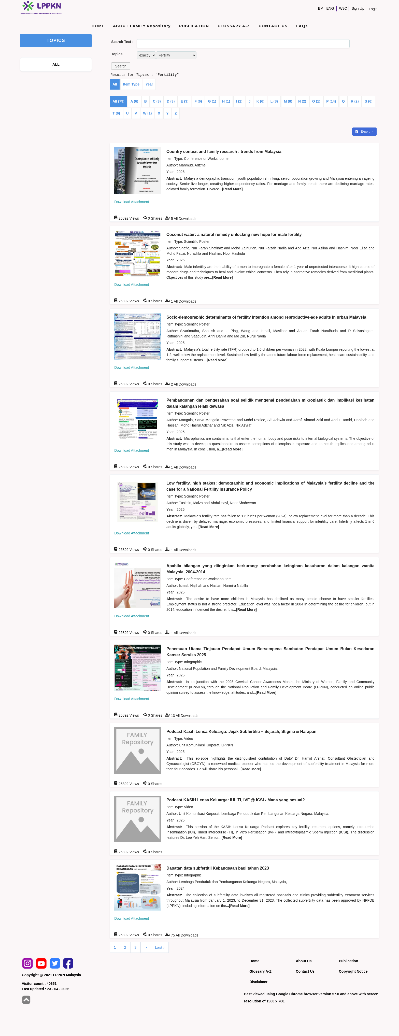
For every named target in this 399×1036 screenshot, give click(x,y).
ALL (56, 64)
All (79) (118, 101)
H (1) (226, 101)
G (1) (212, 101)
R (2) (355, 101)
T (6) (116, 113)
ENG (330, 8)
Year (149, 84)
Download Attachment (131, 202)
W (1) (147, 113)
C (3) (157, 101)
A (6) (134, 101)
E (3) (184, 101)
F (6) (198, 101)
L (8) (274, 101)
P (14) (331, 101)
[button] (120, 66)
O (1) (316, 101)
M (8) (288, 101)
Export (362, 131)
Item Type (131, 84)
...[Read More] (231, 189)
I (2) (239, 101)
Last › (160, 947)
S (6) (368, 101)
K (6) (260, 101)
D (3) (171, 101)
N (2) (302, 101)
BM (320, 8)
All (114, 84)
